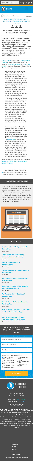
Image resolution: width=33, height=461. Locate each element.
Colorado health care (19, 172)
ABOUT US (15, 444)
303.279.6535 (21, 399)
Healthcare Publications (12, 21)
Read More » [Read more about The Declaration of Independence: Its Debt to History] (5, 251)
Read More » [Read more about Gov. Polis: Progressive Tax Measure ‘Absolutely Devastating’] (5, 290)
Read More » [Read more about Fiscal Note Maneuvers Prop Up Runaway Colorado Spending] (5, 259)
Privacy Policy (16, 454)
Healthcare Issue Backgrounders (16, 19)
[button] (26, 8)
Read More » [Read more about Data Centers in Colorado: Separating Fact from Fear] (5, 306)
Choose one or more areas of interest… (12, 355)
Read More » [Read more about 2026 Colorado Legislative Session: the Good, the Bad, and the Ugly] (5, 314)
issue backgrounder (14, 64)
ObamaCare (11, 140)
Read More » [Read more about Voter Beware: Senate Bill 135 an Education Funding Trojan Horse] (5, 322)
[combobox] (10, 2)
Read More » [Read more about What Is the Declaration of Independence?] (5, 267)
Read (13, 452)
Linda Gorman (6, 60)
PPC (26, 174)
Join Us (14, 449)
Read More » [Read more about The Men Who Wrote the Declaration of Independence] (5, 274)
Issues (14, 446)
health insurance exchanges (13, 174)
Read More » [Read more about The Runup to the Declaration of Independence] (5, 298)
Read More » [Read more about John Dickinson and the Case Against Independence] (5, 282)
